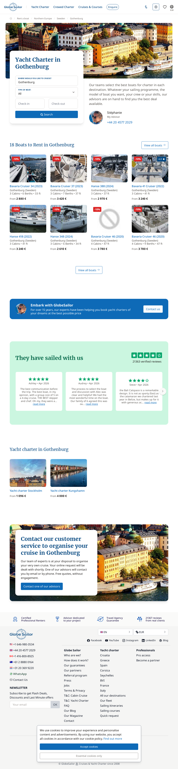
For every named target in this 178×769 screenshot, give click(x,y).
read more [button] (39, 404)
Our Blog (70, 711)
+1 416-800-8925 (22, 656)
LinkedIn (149, 640)
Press (67, 680)
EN (115, 632)
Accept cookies (89, 746)
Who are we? (72, 655)
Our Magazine (73, 716)
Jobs (67, 685)
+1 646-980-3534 (22, 644)
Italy (103, 690)
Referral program (75, 675)
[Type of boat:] (46, 92)
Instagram (130, 640)
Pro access (143, 655)
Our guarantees (74, 665)
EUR (151, 632)
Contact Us (19, 680)
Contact (69, 721)
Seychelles (107, 675)
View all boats (155, 145)
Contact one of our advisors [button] (41, 586)
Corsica (105, 670)
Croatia (105, 655)
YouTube (112, 640)
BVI (102, 680)
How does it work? (76, 660)
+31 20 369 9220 (22, 668)
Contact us (153, 309)
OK (55, 704)
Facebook (94, 640)
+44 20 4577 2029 (119, 122)
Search (47, 114)
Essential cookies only (89, 756)
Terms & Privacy (74, 690)
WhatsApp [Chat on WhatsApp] (18, 674)
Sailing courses (110, 711)
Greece (105, 660)
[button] (40, 7)
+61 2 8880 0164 (21, 662)
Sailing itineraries (111, 706)
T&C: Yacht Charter (76, 701)
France (104, 685)
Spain (103, 665)
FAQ (66, 706)
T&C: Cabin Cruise (75, 695)
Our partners (72, 670)
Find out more (112, 739)
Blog (163, 640)
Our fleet (106, 701)
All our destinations (113, 695)
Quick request (109, 716)
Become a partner (148, 660)
